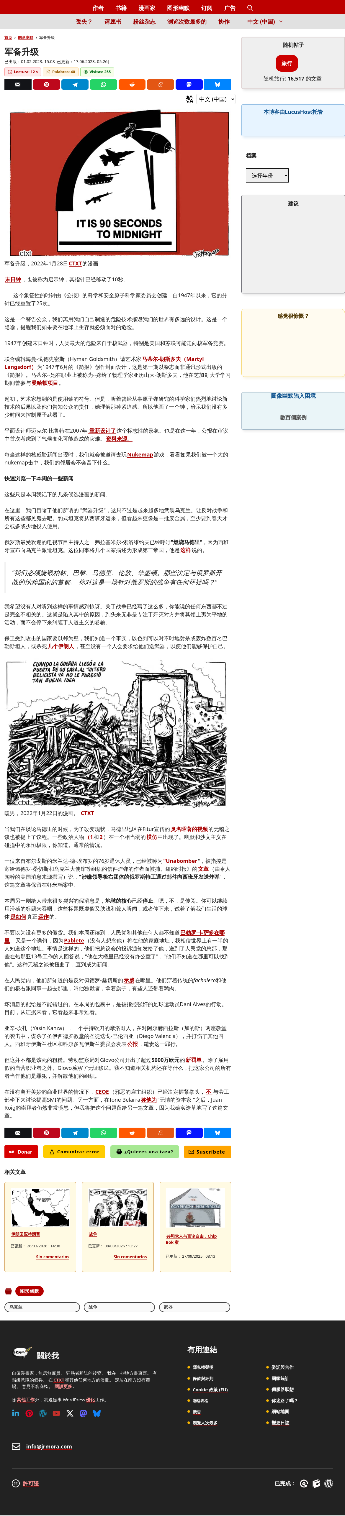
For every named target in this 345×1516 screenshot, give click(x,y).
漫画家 (146, 8)
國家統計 (280, 1379)
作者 (98, 8)
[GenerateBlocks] (317, 1484)
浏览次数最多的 (187, 21)
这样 (185, 549)
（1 (89, 836)
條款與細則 (204, 1379)
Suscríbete (207, 1152)
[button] (250, 8)
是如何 (18, 916)
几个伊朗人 (61, 646)
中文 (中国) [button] (268, 21)
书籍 (121, 8)
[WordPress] (43, 1414)
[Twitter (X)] (70, 1414)
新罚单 (194, 1059)
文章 (203, 868)
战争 (93, 1234)
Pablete (74, 940)
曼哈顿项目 (45, 382)
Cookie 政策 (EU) (210, 1390)
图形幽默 (178, 8)
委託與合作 (283, 1368)
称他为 (149, 1099)
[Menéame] (160, 84)
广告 (230, 8)
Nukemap (140, 454)
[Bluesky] (217, 84)
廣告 (197, 1412)
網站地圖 (280, 1412)
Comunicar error (74, 1151)
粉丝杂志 (144, 21)
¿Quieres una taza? (144, 1151)
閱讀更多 (63, 1387)
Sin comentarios (52, 1256)
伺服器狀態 (283, 1390)
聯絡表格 (201, 1401)
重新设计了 (102, 430)
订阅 (206, 8)
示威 (129, 980)
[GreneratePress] (305, 1484)
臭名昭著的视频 (189, 828)
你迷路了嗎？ (285, 1401)
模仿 (151, 836)
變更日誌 (280, 1423)
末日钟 (13, 279)
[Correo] (18, 84)
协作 (224, 21)
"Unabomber (180, 860)
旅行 (287, 63)
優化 (90, 1400)
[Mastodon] (189, 84)
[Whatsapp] (103, 84)
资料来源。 (119, 438)
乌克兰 (16, 1307)
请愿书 (112, 21)
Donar (20, 1152)
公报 (132, 1043)
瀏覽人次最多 (206, 1423)
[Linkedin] (15, 1414)
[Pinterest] (46, 84)
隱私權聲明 (204, 1368)
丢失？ (84, 21)
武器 (67, 1307)
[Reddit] (132, 84)
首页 (8, 37)
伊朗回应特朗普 (25, 1234)
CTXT (75, 263)
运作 (43, 916)
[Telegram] (75, 84)
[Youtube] (56, 1414)
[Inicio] (60, 25)
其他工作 (26, 1400)
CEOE (102, 1091)
